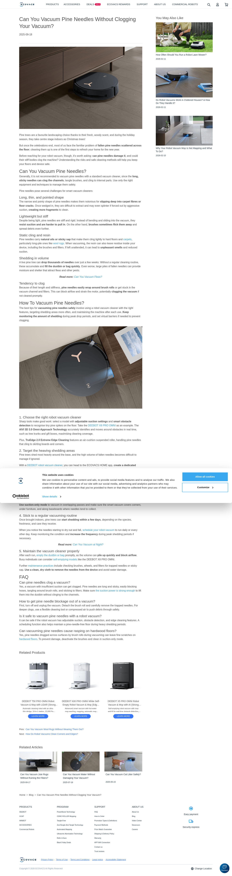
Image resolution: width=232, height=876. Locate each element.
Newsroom (136, 825)
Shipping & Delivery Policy (104, 834)
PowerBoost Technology (66, 812)
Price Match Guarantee (103, 829)
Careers (135, 829)
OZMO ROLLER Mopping (66, 816)
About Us (135, 812)
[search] (208, 5)
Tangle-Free (61, 821)
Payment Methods (101, 825)
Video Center (137, 821)
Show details (49, 869)
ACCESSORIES (25, 825)
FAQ (96, 812)
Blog (133, 816)
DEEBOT (22, 812)
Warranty (97, 838)
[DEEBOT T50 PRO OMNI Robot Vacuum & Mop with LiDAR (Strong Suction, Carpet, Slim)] (38, 716)
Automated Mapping (64, 829)
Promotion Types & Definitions (105, 821)
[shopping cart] (226, 4)
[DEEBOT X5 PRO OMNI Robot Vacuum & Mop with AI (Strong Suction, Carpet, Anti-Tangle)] (123, 716)
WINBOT (22, 821)
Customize (205, 860)
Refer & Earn (62, 838)
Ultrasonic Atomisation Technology (70, 834)
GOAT (21, 816)
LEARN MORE (38, 716)
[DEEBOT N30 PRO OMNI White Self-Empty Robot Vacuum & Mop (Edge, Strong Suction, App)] (81, 716)
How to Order (99, 816)
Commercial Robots (26, 829)
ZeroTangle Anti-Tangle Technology (70, 825)
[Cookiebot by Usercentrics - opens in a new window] (21, 869)
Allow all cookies (205, 849)
